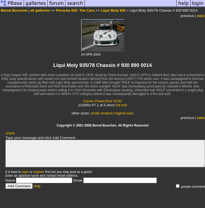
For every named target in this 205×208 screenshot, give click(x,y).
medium (106, 113)
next (200, 16)
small (95, 113)
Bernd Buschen (14, 10)
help (37, 186)
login (25, 172)
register (38, 172)
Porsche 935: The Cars (75, 10)
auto (130, 113)
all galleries (40, 10)
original (120, 113)
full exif (121, 105)
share (10, 133)
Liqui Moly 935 (113, 10)
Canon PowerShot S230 (102, 101)
